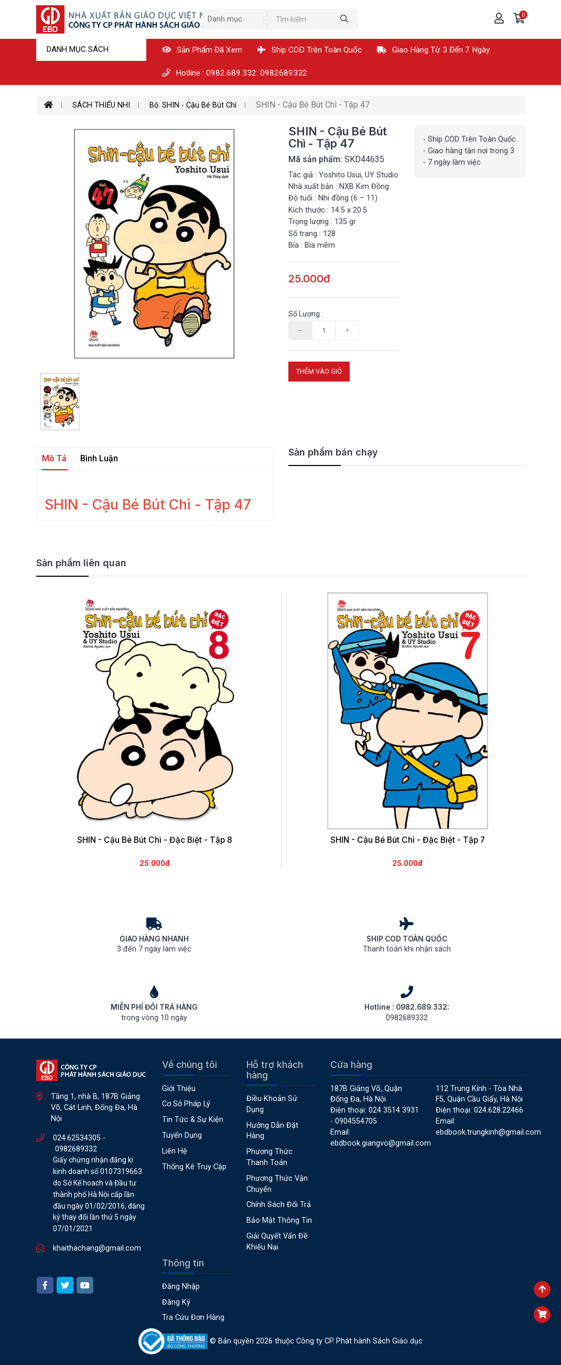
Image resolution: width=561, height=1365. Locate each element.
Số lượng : (305, 314)
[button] (519, 19)
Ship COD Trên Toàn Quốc (309, 50)
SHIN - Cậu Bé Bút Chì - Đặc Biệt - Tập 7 (407, 840)
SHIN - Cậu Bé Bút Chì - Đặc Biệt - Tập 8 (154, 840)
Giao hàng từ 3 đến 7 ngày (433, 50)
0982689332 (76, 1149)
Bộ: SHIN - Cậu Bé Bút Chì (192, 105)
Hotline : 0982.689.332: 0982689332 (234, 73)
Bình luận (99, 458)
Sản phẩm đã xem (202, 50)
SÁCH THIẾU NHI (101, 105)
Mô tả (54, 458)
